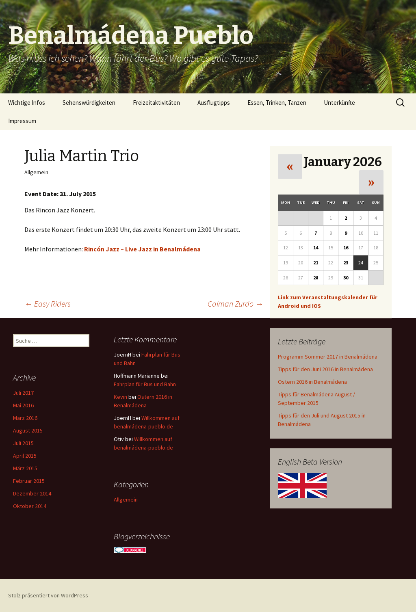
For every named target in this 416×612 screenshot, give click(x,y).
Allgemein (126, 499)
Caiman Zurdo (235, 303)
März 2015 (25, 468)
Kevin (120, 396)
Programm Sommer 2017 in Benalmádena (327, 356)
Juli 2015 (23, 443)
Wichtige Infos (26, 102)
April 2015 (25, 455)
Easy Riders (47, 303)
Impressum (22, 121)
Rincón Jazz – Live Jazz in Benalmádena (142, 249)
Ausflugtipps (213, 102)
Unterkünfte (339, 102)
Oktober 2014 (29, 506)
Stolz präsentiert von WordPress (48, 595)
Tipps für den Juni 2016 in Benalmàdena (325, 369)
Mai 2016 (23, 405)
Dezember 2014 (32, 493)
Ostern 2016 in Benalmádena (312, 381)
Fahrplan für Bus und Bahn (145, 384)
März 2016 (25, 418)
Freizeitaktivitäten (156, 102)
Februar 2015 (29, 480)
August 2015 (28, 430)
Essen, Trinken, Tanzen (276, 102)
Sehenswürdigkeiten (89, 102)
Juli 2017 (23, 392)
